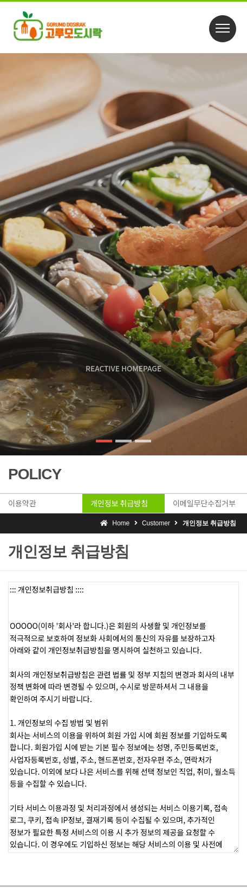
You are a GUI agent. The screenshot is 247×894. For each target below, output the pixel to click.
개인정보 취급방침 (119, 503)
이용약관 (22, 503)
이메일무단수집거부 (204, 503)
